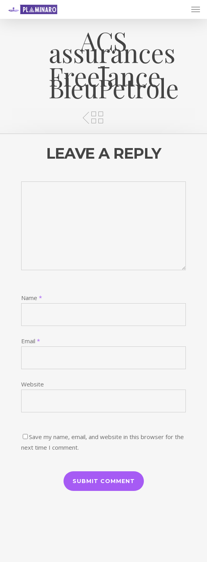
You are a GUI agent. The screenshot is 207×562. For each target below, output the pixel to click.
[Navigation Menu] (195, 9)
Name (31, 298)
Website (32, 384)
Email (30, 341)
